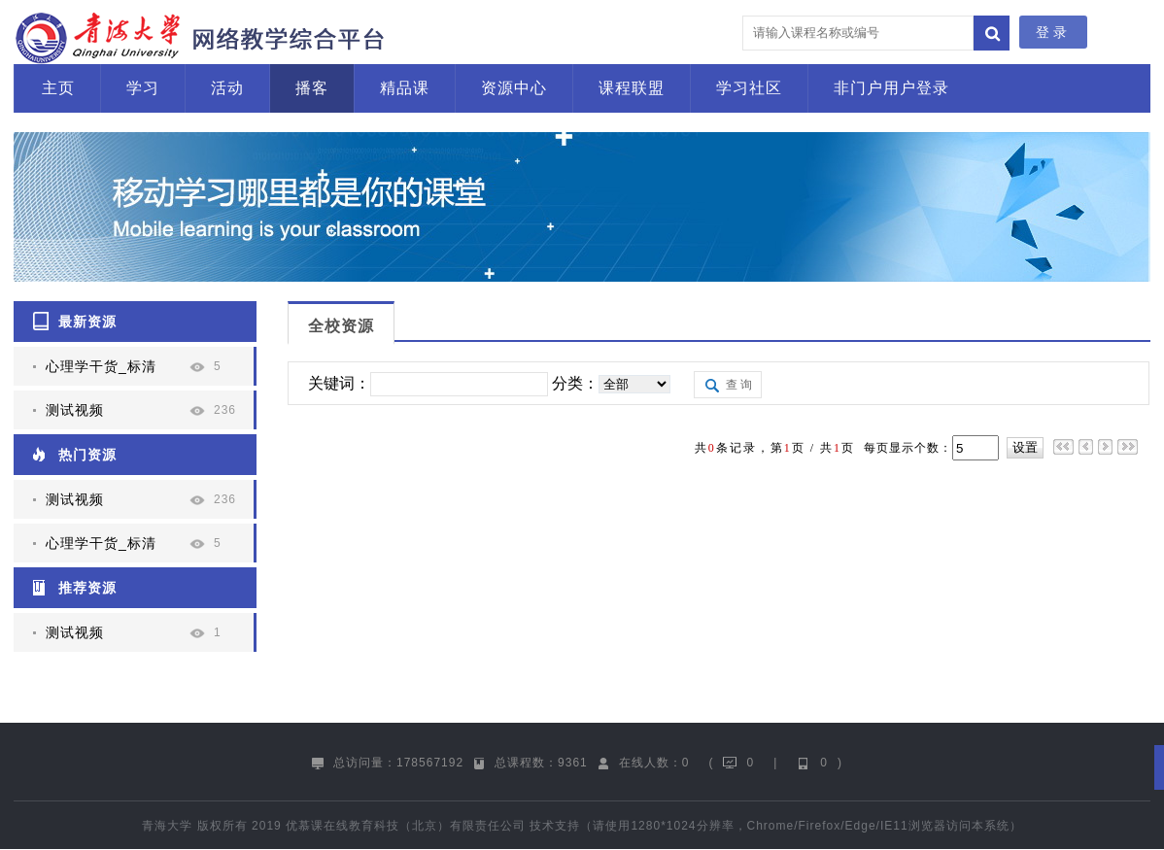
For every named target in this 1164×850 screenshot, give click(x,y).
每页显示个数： (906, 448)
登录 (1053, 32)
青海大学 (167, 826)
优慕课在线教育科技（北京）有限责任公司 (406, 826)
